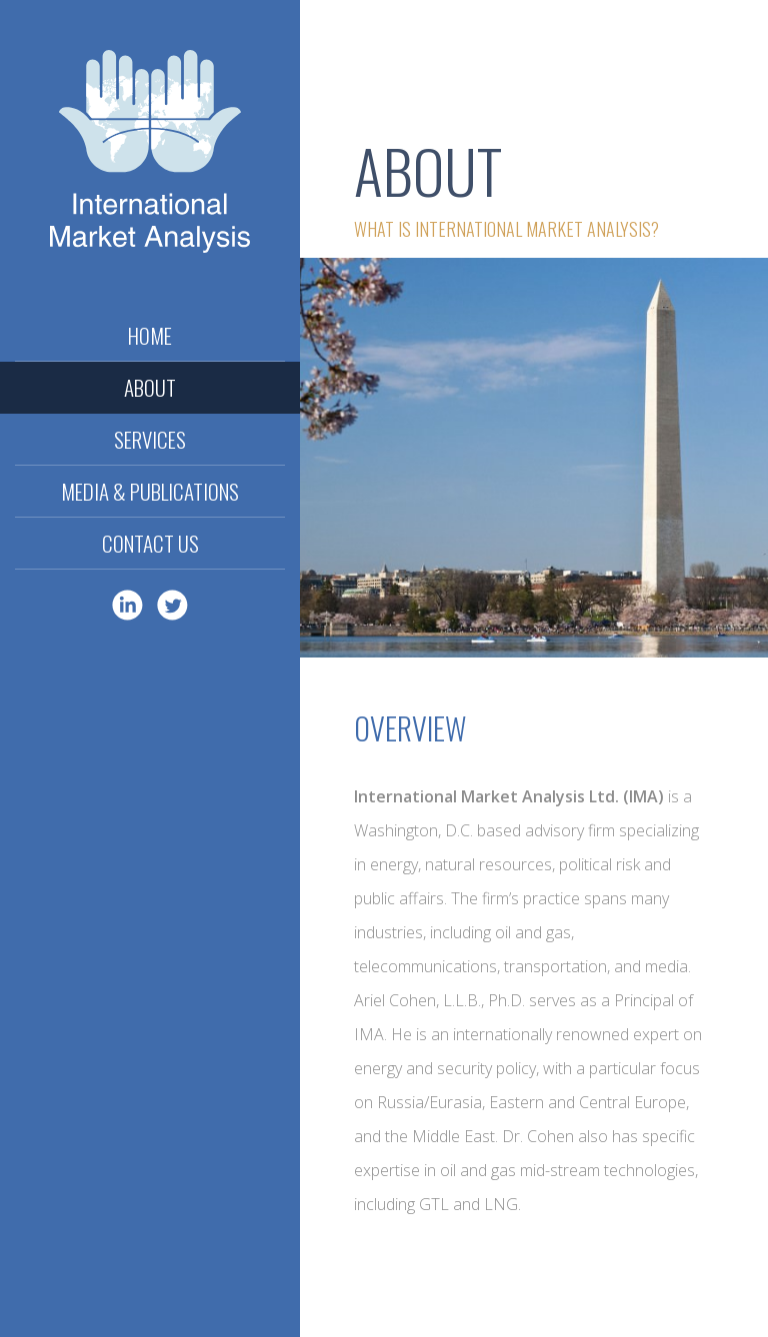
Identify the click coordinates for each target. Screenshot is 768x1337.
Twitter (172, 605)
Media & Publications (150, 491)
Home (150, 335)
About (150, 387)
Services (150, 439)
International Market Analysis (150, 155)
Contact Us (150, 543)
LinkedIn (127, 605)
